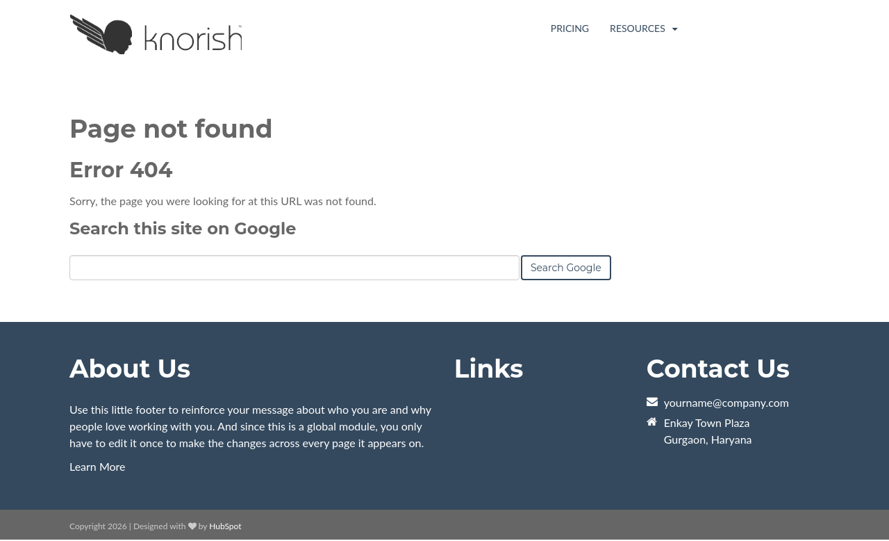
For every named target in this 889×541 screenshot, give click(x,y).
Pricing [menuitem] (570, 28)
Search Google (566, 268)
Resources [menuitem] (638, 28)
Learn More (97, 467)
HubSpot (225, 527)
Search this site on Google (182, 229)
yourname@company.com (726, 403)
